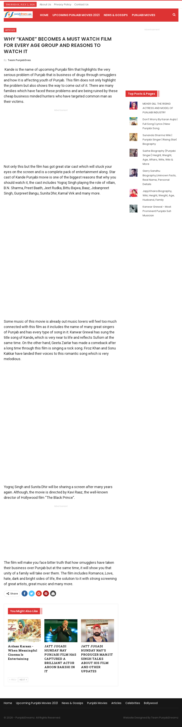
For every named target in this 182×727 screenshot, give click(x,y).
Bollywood (151, 703)
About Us (45, 4)
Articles (10, 30)
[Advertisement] (61, 137)
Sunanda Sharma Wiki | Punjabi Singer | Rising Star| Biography (160, 139)
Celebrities (132, 703)
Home (44, 15)
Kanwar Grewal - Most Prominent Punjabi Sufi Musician (157, 211)
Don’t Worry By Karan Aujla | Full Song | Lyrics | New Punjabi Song (160, 123)
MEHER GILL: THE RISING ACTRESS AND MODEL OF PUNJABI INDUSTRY (158, 108)
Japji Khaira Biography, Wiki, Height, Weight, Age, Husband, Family (159, 195)
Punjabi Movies (143, 15)
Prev (12, 679)
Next (23, 679)
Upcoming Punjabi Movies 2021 (76, 15)
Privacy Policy (62, 4)
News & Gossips (116, 15)
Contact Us (81, 4)
